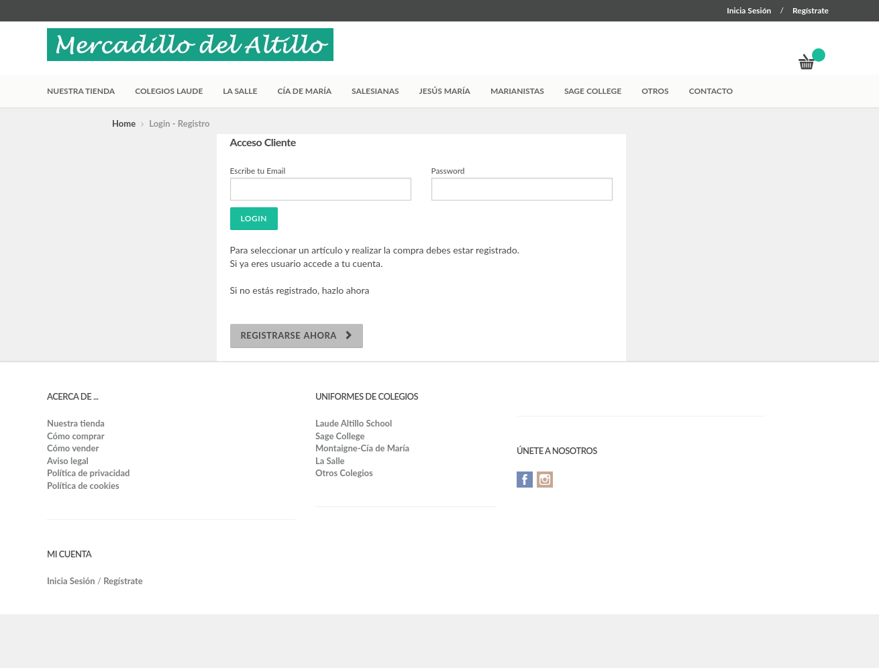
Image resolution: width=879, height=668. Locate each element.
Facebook (525, 479)
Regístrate (810, 10)
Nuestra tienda (81, 91)
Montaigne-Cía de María (362, 448)
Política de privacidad (88, 472)
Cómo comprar (76, 436)
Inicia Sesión (749, 10)
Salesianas (375, 91)
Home (124, 123)
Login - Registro (179, 123)
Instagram (545, 479)
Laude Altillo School (353, 423)
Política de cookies (83, 485)
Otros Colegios (344, 472)
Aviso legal (68, 460)
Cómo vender (73, 448)
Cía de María (305, 91)
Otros (654, 91)
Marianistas (517, 91)
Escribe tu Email (258, 171)
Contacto (711, 91)
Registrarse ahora (296, 335)
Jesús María (444, 91)
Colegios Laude (169, 91)
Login (254, 218)
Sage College (592, 91)
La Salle (240, 91)
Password (448, 171)
